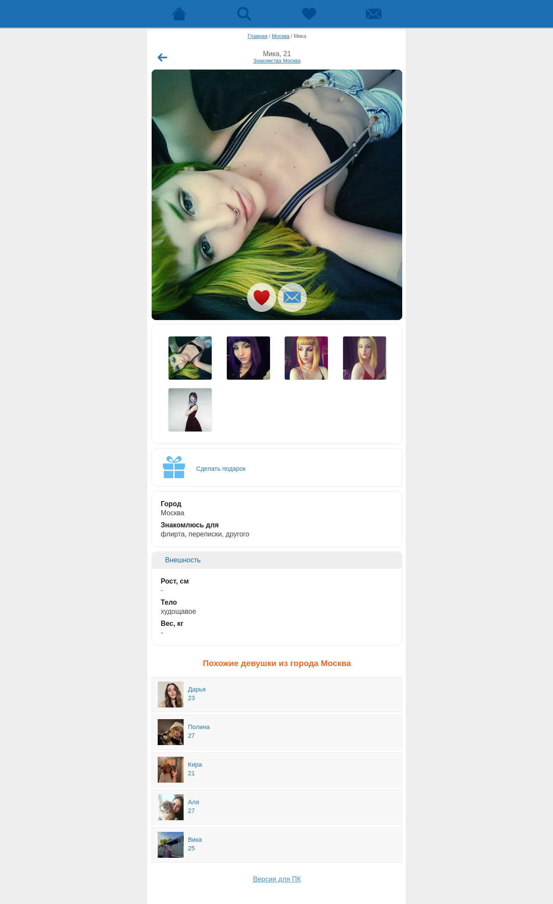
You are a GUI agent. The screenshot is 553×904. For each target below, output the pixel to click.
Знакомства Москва (277, 61)
